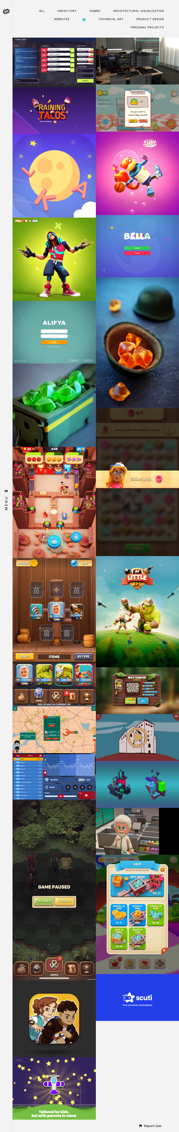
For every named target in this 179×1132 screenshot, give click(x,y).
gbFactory (67, 11)
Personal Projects (147, 27)
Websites (62, 19)
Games (95, 11)
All (42, 11)
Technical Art (111, 19)
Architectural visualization (138, 11)
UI (84, 19)
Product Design (150, 19)
